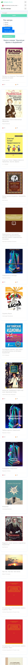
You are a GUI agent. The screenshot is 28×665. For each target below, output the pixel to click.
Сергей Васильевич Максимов (8, 394)
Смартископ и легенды (9, 275)
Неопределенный (8, 26)
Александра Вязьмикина (7, 316)
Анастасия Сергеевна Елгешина (9, 241)
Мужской (6, 22)
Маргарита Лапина (6, 277)
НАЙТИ (14, 15)
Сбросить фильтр (8, 31)
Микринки (5, 506)
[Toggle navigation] (25, 2)
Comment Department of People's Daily (10, 612)
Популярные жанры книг (10, 5)
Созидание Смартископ (9, 468)
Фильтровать (7, 28)
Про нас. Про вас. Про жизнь (11, 571)
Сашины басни (7, 313)
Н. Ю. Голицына (5, 355)
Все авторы (6, 9)
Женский (6, 24)
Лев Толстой (5, 200)
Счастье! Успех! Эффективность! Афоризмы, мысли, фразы (13, 160)
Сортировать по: (8, 36)
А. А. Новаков (5, 164)
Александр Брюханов (6, 509)
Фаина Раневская (6, 123)
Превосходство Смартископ (11, 430)
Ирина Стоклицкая (6, 574)
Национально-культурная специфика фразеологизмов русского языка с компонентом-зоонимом (12, 236)
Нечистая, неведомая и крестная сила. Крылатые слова (12, 391)
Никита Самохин (5, 80)
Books (7, 2)
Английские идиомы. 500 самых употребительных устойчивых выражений (12, 351)
